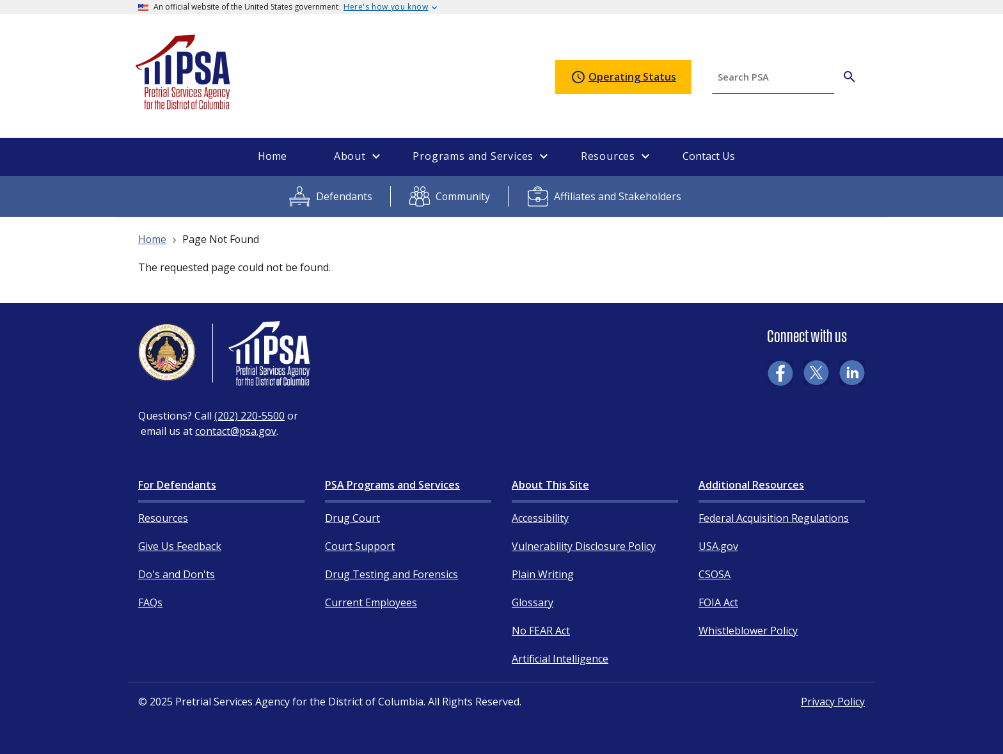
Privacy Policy (833, 702)
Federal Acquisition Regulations (774, 518)
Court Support (360, 546)
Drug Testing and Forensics (391, 574)
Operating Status (623, 77)
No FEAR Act (541, 631)
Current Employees (371, 602)
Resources (163, 518)
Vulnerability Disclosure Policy (584, 546)
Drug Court (352, 518)
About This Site (550, 485)
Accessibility (540, 518)
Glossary (532, 602)
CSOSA (715, 574)
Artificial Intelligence (560, 659)
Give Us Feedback (179, 546)
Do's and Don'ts (176, 574)
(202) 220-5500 (249, 416)
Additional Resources (751, 485)
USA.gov (718, 546)
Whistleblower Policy (748, 631)
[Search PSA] (849, 77)
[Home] (184, 104)
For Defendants (177, 485)
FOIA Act (718, 602)
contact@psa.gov (235, 431)
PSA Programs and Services (392, 485)
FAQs (150, 602)
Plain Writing (543, 574)
